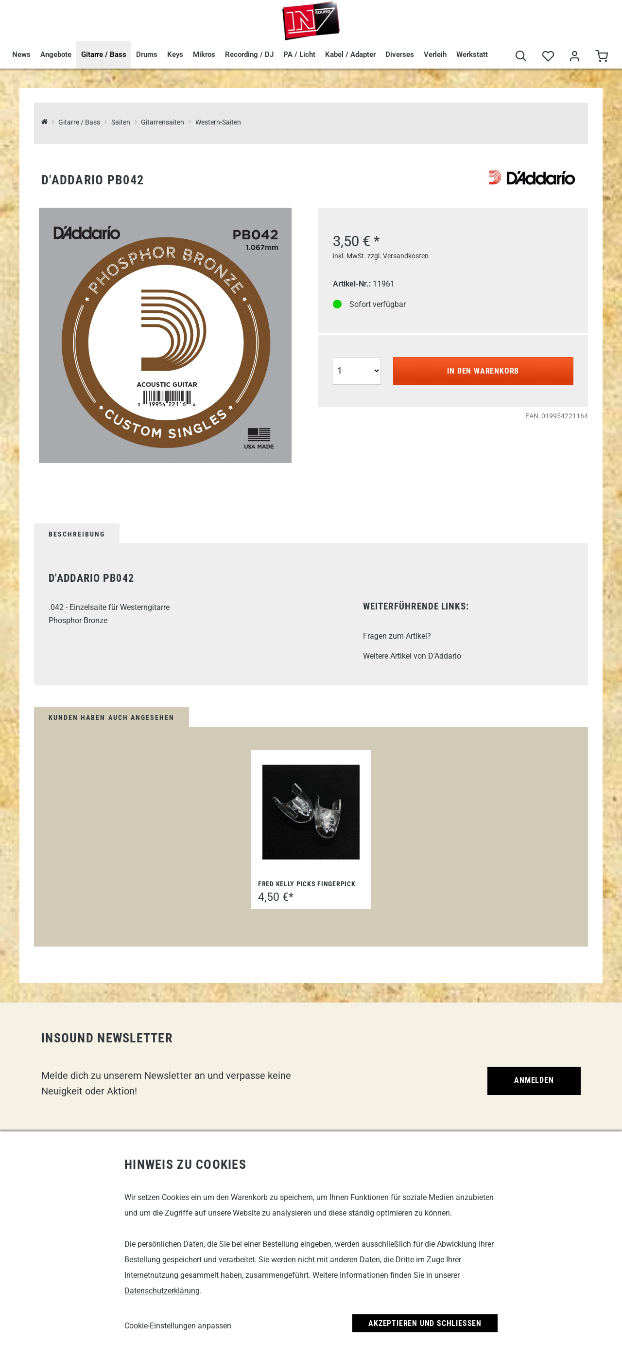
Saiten (120, 122)
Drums (146, 54)
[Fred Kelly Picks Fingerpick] (311, 812)
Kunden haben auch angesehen (111, 717)
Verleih (435, 54)
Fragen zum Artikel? (397, 636)
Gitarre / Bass (103, 54)
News (21, 54)
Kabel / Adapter (350, 54)
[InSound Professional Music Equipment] (44, 122)
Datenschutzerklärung (162, 1290)
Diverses (399, 54)
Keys (175, 54)
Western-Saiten (218, 122)
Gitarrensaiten (162, 122)
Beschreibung (77, 534)
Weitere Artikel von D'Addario (412, 656)
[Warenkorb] (601, 56)
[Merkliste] (548, 56)
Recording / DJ (249, 54)
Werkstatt (472, 54)
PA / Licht (299, 54)
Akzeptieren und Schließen (425, 1323)
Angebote (55, 54)
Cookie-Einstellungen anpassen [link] (177, 1325)
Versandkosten (406, 256)
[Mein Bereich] (574, 56)
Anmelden (533, 1080)
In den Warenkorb (483, 371)
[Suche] (521, 56)
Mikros (204, 54)
